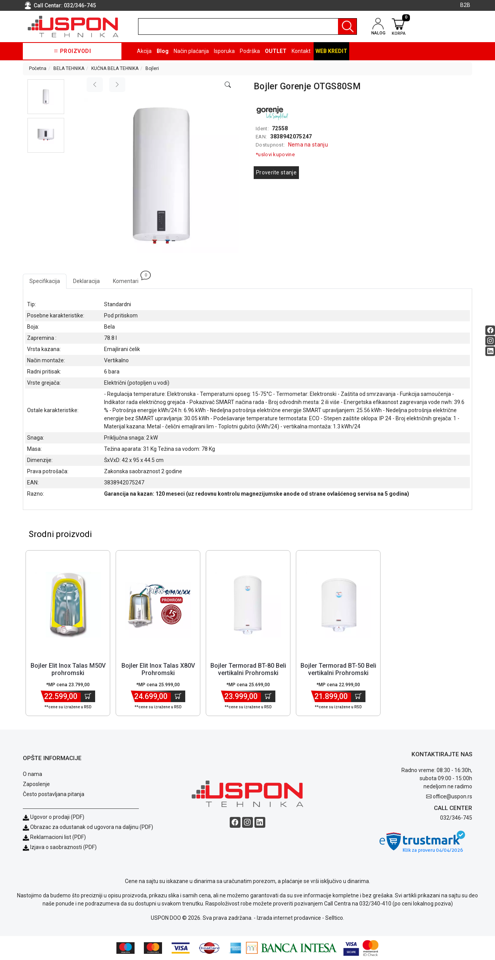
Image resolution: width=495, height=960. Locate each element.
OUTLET (276, 51)
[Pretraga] (347, 26)
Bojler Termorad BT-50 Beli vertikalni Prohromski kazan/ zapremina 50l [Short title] (338, 673)
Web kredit (331, 51)
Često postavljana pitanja (53, 794)
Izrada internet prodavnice (289, 918)
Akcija (144, 51)
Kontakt (301, 51)
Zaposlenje (36, 784)
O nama (32, 774)
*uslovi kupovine (275, 154)
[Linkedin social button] (490, 351)
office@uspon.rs (452, 796)
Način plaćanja (191, 51)
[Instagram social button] (490, 341)
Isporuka (224, 51)
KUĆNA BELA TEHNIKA (114, 68)
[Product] (68, 604)
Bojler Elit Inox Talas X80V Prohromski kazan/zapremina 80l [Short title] (158, 673)
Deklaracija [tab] (86, 281)
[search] (247, 26)
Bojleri (152, 68)
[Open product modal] (228, 85)
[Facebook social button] (490, 330)
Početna (37, 68)
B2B (465, 5)
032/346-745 (80, 5)
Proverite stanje (276, 172)
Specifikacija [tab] (44, 281)
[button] (45, 96)
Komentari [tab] (129, 279)
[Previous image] (95, 84)
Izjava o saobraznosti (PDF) (63, 847)
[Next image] (117, 84)
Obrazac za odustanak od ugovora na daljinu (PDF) (91, 827)
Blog (163, 51)
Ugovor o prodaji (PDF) (53, 817)
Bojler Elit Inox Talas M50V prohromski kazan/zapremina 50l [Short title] (68, 673)
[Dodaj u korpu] (88, 696)
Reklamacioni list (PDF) (54, 837)
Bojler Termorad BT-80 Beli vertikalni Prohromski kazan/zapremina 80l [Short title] (248, 673)
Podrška (250, 51)
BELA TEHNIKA (68, 68)
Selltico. (334, 918)
